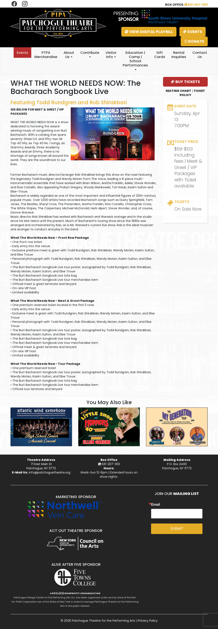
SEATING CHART (178, 91)
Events (22, 52)
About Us (69, 54)
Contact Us (199, 54)
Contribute (89, 53)
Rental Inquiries (178, 54)
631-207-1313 (196, 5)
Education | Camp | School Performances (135, 60)
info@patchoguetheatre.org (49, 472)
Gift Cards (159, 54)
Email (155, 504)
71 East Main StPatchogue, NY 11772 (41, 466)
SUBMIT (177, 528)
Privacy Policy (148, 620)
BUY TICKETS (185, 81)
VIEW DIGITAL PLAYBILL (149, 31)
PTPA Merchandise (45, 54)
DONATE (194, 41)
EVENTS (192, 31)
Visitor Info (111, 54)
